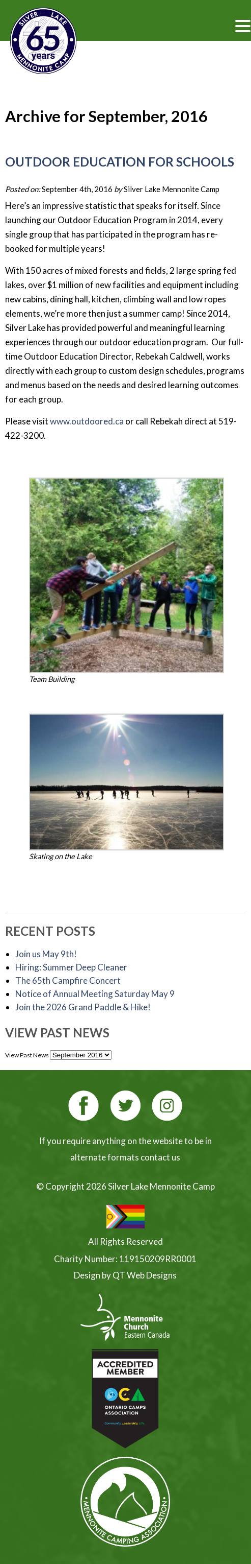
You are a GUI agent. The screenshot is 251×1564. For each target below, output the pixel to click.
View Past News (27, 1055)
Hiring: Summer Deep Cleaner (71, 967)
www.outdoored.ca (87, 421)
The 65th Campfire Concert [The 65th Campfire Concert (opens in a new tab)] (68, 980)
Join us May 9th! (46, 954)
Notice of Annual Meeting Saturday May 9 (95, 993)
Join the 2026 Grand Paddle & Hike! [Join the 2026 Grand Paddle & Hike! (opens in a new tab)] (83, 1007)
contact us (160, 1157)
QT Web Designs (145, 1275)
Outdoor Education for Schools (119, 161)
